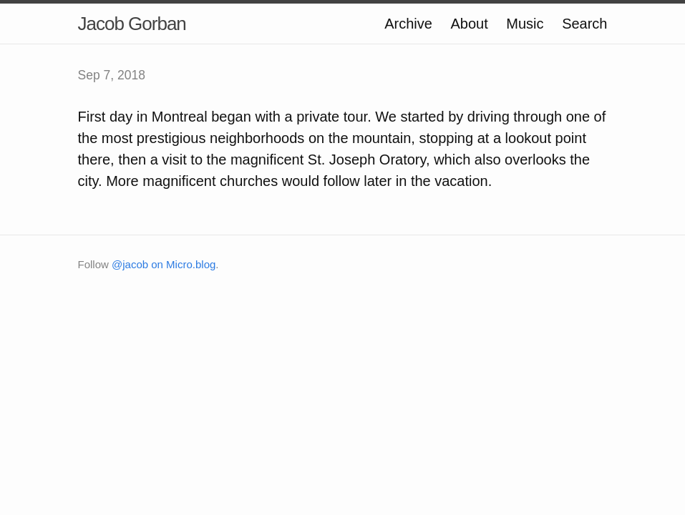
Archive (408, 23)
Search (584, 23)
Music (524, 23)
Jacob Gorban (132, 23)
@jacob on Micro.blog (163, 264)
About (469, 23)
